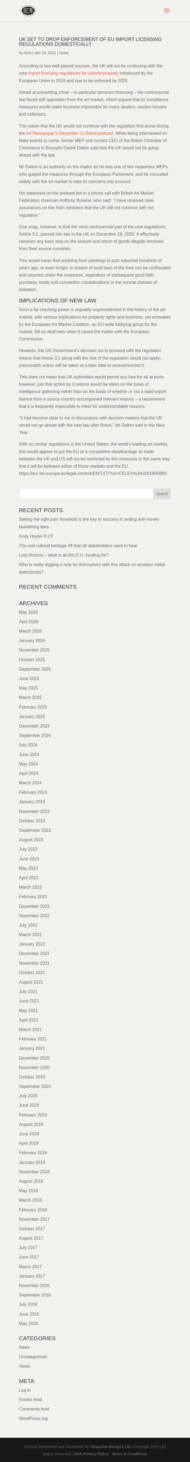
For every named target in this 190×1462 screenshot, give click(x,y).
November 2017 (34, 1219)
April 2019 (28, 1143)
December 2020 (34, 1058)
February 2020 (33, 1115)
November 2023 (34, 811)
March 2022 (30, 934)
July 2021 (28, 991)
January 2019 (32, 1162)
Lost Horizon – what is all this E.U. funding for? (63, 555)
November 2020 (34, 1067)
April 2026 (28, 621)
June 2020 (29, 1105)
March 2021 (30, 1029)
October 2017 (32, 1228)
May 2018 (28, 1190)
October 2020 (32, 1077)
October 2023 (32, 821)
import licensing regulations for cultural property (73, 73)
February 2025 (33, 707)
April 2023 (28, 877)
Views (24, 1366)
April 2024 (28, 773)
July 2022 (28, 925)
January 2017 (32, 1276)
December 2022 (34, 906)
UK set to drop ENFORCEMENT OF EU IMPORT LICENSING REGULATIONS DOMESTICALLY (90, 42)
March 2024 (30, 783)
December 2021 (34, 953)
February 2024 (33, 792)
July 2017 (28, 1247)
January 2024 (32, 801)
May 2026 (28, 612)
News (64, 53)
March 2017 (30, 1266)
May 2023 (28, 868)
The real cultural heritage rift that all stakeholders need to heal (78, 545)
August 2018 (31, 1181)
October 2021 (32, 972)
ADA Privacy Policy (91, 1454)
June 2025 (29, 678)
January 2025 (32, 716)
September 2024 (35, 735)
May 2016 (28, 1323)
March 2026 (30, 631)
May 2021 (28, 1010)
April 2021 (28, 1020)
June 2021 (29, 1001)
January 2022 (32, 944)
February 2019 (33, 1152)
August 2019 (31, 1124)
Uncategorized (33, 1356)
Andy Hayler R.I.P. (36, 536)
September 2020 (35, 1086)
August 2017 (31, 1238)
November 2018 (34, 1172)
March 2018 (30, 1200)
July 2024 (28, 745)
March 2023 (30, 887)
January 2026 (32, 640)
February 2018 (33, 1210)
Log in (25, 1390)
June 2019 (29, 1134)
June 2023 (29, 859)
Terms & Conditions (129, 1454)
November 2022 (34, 915)
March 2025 (30, 697)
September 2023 (35, 830)
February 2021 (33, 1039)
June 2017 (29, 1257)
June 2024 (29, 754)
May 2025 (28, 688)
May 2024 (28, 764)
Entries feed (30, 1399)
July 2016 (28, 1304)
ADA (27, 53)
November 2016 (34, 1285)
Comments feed (34, 1409)
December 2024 (34, 726)
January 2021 (32, 1048)
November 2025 (34, 650)
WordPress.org (33, 1418)
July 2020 (28, 1096)
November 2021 (34, 963)
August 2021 (31, 982)
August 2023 (31, 839)
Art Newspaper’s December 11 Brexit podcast (69, 133)
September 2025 (35, 669)
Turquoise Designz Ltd (110, 1446)
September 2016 (35, 1295)
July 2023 (28, 849)
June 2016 (29, 1314)
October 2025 (32, 659)
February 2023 (33, 896)
